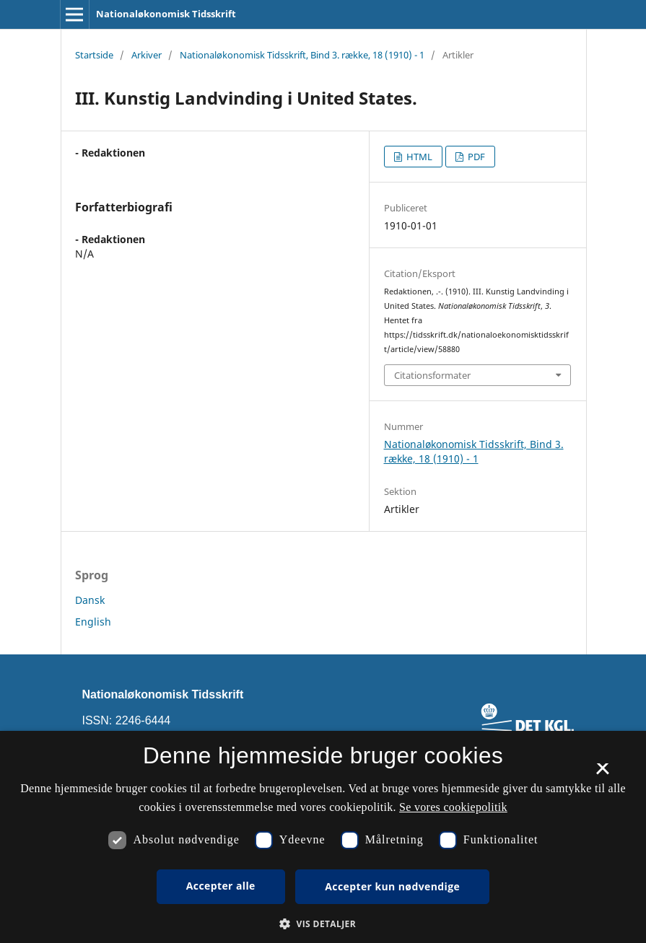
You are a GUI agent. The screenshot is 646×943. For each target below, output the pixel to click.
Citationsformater (432, 375)
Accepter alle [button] (221, 885)
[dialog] (323, 837)
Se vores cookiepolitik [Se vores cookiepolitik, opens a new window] (453, 807)
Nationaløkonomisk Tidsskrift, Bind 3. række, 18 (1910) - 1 (302, 54)
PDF (475, 156)
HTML (418, 156)
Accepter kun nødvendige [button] (392, 886)
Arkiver (146, 54)
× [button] (602, 773)
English (93, 621)
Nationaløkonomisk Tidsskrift (166, 13)
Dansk (90, 600)
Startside (94, 54)
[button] (323, 924)
